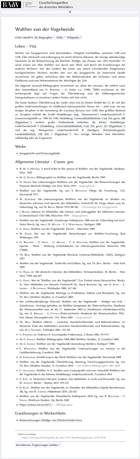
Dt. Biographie (43, 37)
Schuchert (29, 370)
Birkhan (38, 313)
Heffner (35, 168)
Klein (116, 284)
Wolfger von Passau (83, 60)
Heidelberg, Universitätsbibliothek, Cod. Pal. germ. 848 (92, 118)
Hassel (23, 400)
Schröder (30, 199)
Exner (28, 233)
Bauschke (113, 396)
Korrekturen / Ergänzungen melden (37, 445)
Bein (27, 254)
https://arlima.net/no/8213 (35, 404)
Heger (27, 182)
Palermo (27, 334)
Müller (56, 224)
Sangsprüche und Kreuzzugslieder (40, 153)
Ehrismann (29, 357)
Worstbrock (76, 224)
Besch (51, 207)
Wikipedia (73, 37)
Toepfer (41, 391)
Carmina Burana (74, 110)
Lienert (24, 288)
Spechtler (81, 242)
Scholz (31, 177)
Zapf (25, 379)
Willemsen (30, 348)
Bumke (26, 211)
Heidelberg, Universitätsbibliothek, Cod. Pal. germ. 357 (74, 126)
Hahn (26, 229)
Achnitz (28, 382)
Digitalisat (22, 122)
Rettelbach (39, 288)
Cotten (54, 313)
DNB (59, 37)
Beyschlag (81, 190)
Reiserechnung (45, 60)
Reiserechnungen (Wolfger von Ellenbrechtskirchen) (51, 420)
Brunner (29, 242)
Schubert (36, 329)
